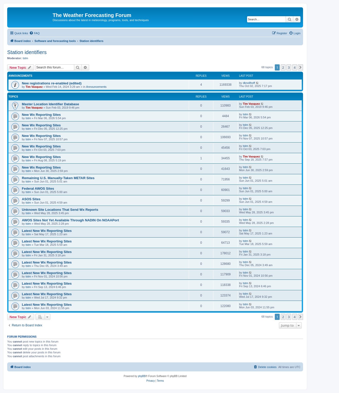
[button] (300, 67)
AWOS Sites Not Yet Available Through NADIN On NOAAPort (70, 220)
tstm (25, 58)
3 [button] (289, 67)
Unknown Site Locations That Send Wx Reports (60, 210)
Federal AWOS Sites (38, 188)
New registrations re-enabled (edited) (51, 83)
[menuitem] (34, 33)
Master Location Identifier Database (50, 104)
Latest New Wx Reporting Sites (47, 231)
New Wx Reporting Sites (41, 115)
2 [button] (283, 67)
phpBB (142, 376)
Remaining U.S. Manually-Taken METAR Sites (58, 178)
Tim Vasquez (34, 86)
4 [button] (295, 67)
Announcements (96, 86)
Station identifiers (26, 52)
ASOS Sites (31, 199)
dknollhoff (249, 82)
